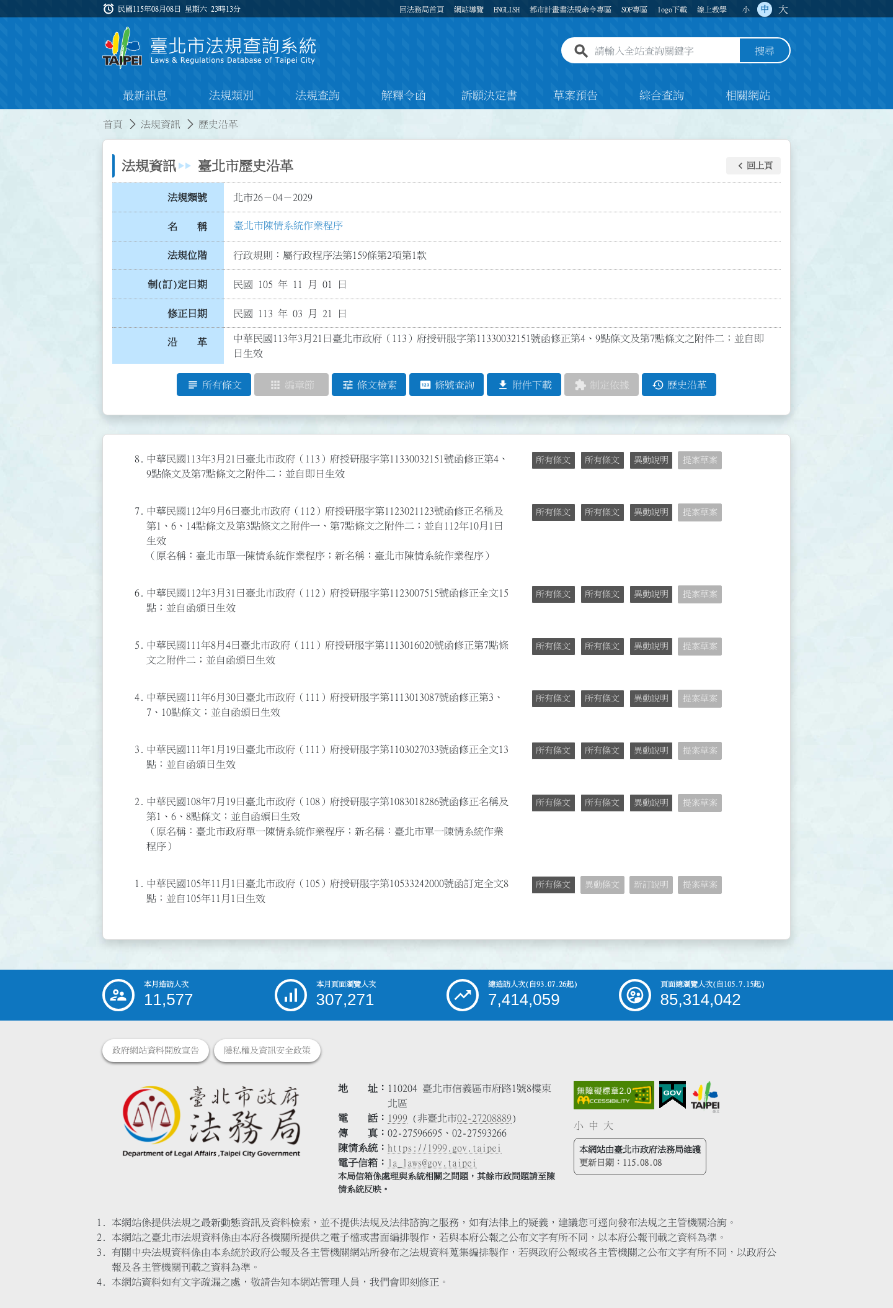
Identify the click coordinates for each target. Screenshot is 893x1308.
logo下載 (672, 9)
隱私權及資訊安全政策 (267, 1050)
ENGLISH (507, 9)
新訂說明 (651, 884)
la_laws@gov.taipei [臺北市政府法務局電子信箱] (432, 1163)
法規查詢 (317, 95)
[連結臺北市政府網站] (705, 1097)
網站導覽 (469, 9)
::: (7, 117)
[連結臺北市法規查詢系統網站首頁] (209, 48)
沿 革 (187, 342)
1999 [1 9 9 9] (397, 1118)
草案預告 (575, 95)
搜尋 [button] (765, 51)
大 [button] (783, 9)
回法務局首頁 (421, 9)
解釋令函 (403, 95)
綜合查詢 (661, 95)
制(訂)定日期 (177, 284)
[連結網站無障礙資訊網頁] (614, 1095)
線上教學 (712, 9)
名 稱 (187, 227)
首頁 (113, 124)
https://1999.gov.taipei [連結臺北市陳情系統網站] (445, 1148)
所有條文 (553, 460)
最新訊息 (145, 95)
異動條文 (602, 884)
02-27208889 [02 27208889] (484, 1118)
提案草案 (700, 460)
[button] (753, 165)
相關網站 (748, 95)
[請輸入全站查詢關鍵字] (665, 51)
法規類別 (231, 95)
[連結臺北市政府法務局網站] (210, 1121)
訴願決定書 (489, 95)
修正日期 (187, 313)
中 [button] (764, 9)
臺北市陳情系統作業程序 (288, 225)
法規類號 (187, 197)
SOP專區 (634, 9)
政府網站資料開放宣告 (155, 1050)
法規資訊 (160, 124)
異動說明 (651, 460)
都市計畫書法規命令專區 (570, 9)
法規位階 (187, 255)
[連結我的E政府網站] (672, 1095)
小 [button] (746, 9)
